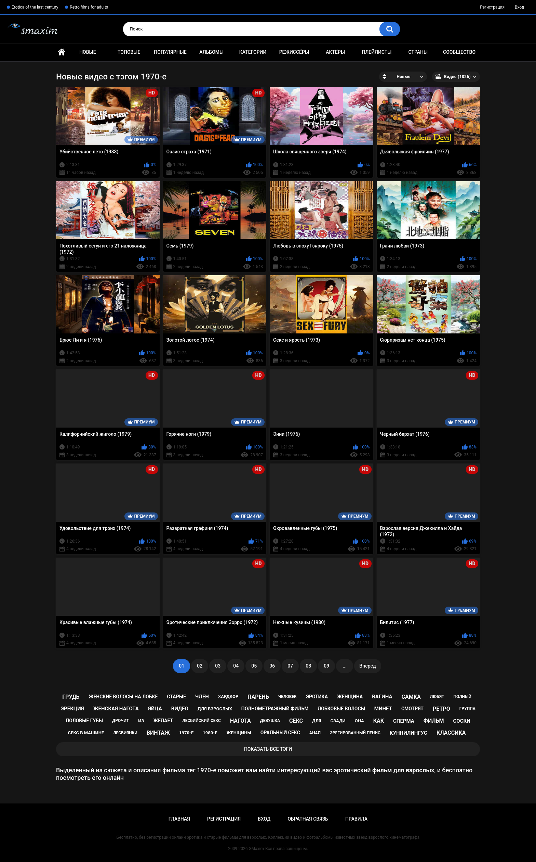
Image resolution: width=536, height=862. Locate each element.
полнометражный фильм (275, 708)
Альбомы (211, 52)
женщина (350, 696)
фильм (434, 721)
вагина (382, 697)
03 (217, 666)
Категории (253, 52)
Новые (87, 52)
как (378, 721)
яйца (155, 709)
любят (437, 696)
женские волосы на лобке (123, 696)
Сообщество (459, 52)
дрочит (120, 720)
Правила (356, 819)
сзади (338, 720)
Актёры (335, 52)
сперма (403, 721)
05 (254, 666)
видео (179, 709)
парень (258, 697)
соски (461, 721)
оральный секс (280, 732)
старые (176, 696)
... (345, 666)
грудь (70, 697)
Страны (418, 52)
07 (290, 666)
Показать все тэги (268, 749)
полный (462, 696)
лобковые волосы (341, 708)
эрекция (72, 709)
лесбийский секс (201, 720)
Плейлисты (376, 52)
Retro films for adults (89, 7)
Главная (61, 52)
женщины (239, 732)
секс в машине (86, 732)
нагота (240, 721)
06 (272, 666)
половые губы (84, 720)
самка (410, 697)
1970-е (186, 732)
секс (296, 721)
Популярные (170, 52)
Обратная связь (307, 819)
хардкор (228, 696)
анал (315, 733)
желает (163, 720)
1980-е (210, 732)
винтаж (158, 733)
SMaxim (256, 848)
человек (287, 696)
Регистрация (492, 7)
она (359, 720)
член (202, 697)
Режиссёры (294, 52)
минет (383, 709)
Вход (519, 7)
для (316, 720)
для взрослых (215, 708)
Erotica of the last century (35, 7)
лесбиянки (125, 733)
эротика (317, 696)
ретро (441, 709)
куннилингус (408, 733)
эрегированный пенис (355, 733)
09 (326, 666)
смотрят (412, 708)
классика (451, 733)
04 (236, 666)
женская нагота (116, 709)
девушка (270, 720)
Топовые (129, 52)
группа (467, 708)
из (141, 720)
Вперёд (367, 666)
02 (199, 666)
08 (308, 666)
